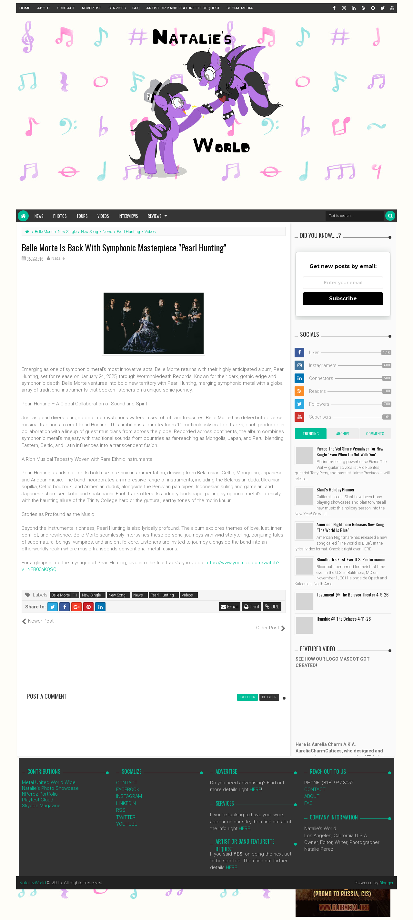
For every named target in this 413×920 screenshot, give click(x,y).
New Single (91, 595)
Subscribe (343, 298)
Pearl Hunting (162, 595)
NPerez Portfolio (40, 787)
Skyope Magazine (41, 798)
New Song (117, 595)
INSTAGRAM (129, 789)
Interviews (128, 216)
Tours (82, 216)
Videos (103, 216)
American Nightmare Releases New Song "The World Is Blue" (350, 527)
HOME (24, 8)
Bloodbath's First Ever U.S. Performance (351, 559)
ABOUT (43, 8)
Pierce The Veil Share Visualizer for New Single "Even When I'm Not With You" (350, 451)
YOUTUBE (126, 817)
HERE (255, 783)
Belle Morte (60, 595)
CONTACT (66, 8)
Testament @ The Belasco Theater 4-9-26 (352, 594)
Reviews (155, 216)
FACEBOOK (127, 783)
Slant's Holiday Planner (336, 489)
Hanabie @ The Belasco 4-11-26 (344, 618)
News (39, 216)
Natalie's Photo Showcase (50, 781)
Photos (60, 216)
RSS (121, 803)
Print (252, 607)
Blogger (386, 875)
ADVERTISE (91, 8)
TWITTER (126, 810)
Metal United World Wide (49, 775)
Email (230, 607)
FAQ (136, 8)
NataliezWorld (33, 875)
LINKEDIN (126, 796)
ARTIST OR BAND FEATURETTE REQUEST (183, 8)
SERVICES (117, 8)
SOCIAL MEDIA (240, 8)
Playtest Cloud (37, 793)
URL (273, 607)
